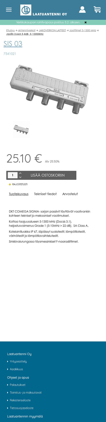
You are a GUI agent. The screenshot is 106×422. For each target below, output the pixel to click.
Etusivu (10, 30)
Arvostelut (70, 194)
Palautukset (18, 385)
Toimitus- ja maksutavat (26, 392)
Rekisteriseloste (20, 400)
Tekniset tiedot (45, 194)
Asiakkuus (16, 369)
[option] (22, 130)
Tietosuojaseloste (21, 408)
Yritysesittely (18, 361)
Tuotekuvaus (18, 194)
